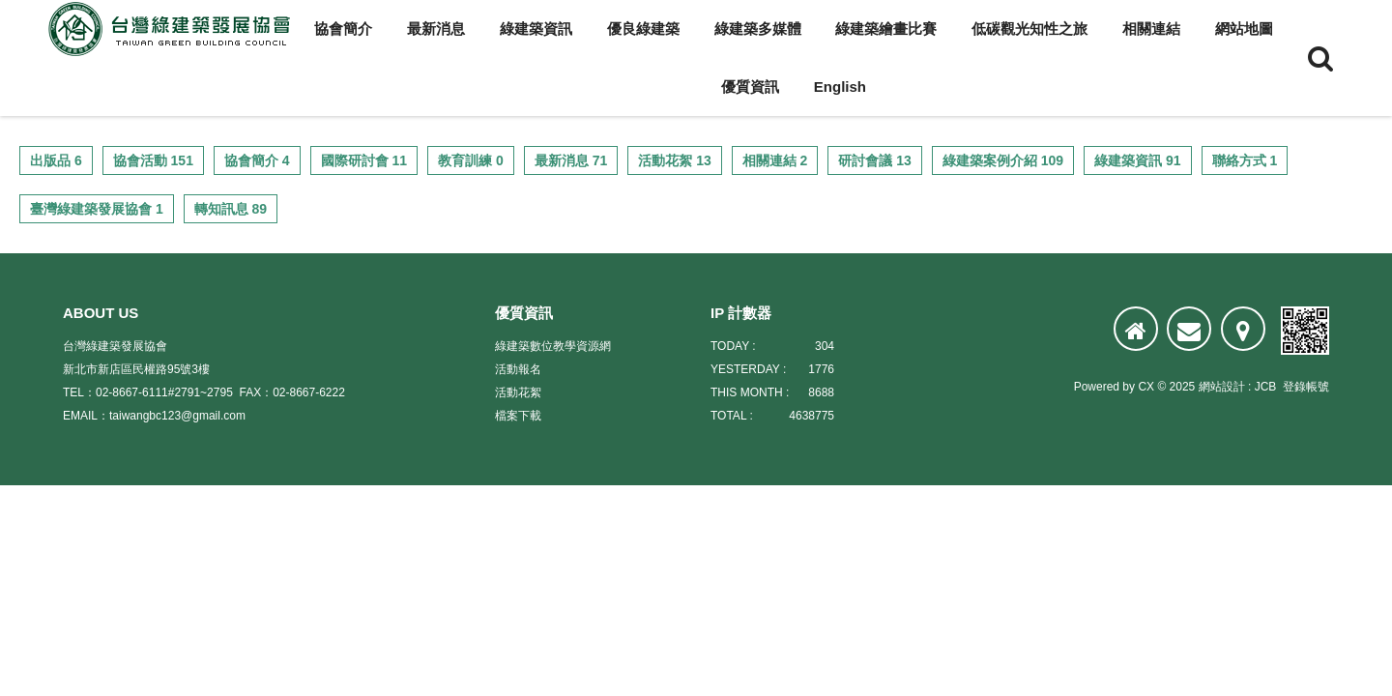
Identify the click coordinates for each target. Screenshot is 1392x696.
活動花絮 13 (674, 160)
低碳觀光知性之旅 (1030, 28)
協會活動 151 (153, 160)
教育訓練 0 (471, 160)
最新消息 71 (571, 160)
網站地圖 (1244, 28)
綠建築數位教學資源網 (553, 346)
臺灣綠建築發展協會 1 (96, 209)
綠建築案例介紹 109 (1002, 160)
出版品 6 (56, 160)
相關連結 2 (775, 160)
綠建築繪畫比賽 (886, 28)
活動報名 (518, 369)
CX (1146, 386)
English (840, 86)
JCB (1266, 386)
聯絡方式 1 (1245, 160)
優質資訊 (750, 86)
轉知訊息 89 (230, 209)
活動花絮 (518, 392)
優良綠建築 (643, 28)
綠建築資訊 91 (1137, 160)
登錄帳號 (1306, 386)
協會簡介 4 (257, 160)
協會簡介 (343, 28)
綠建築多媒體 (757, 28)
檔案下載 (518, 415)
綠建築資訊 (536, 28)
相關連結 (1151, 28)
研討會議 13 (874, 160)
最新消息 (436, 28)
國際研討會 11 (364, 160)
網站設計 (1222, 386)
